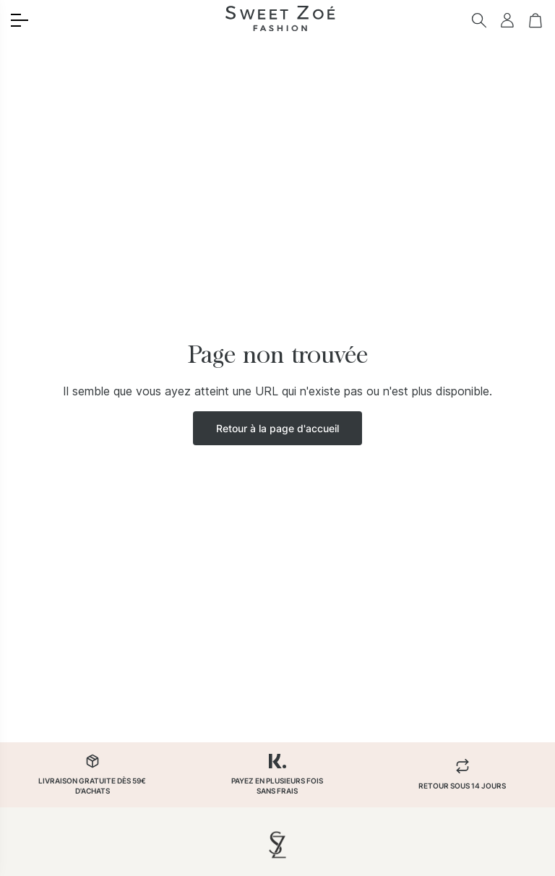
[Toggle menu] (19, 20)
